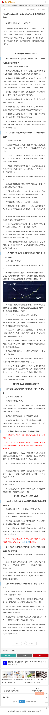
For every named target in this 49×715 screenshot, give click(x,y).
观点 (40, 655)
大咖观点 (15, 5)
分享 (31, 643)
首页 (4, 5)
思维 (24, 655)
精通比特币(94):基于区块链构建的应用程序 (7, 682)
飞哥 (44, 662)
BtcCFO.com (10, 2)
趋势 (9, 5)
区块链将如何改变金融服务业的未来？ (30, 682)
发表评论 (30, 10)
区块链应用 (26, 542)
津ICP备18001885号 (34, 711)
